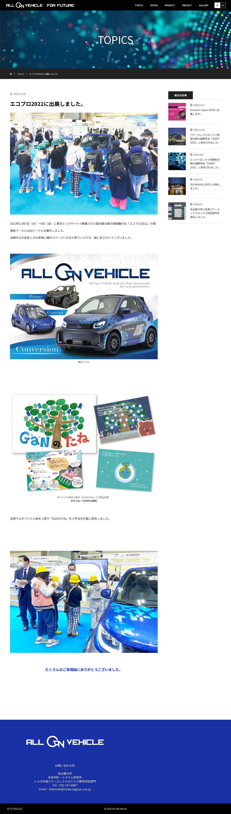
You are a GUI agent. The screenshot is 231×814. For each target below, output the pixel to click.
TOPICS (139, 5)
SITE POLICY (13, 808)
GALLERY (203, 5)
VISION (154, 5)
